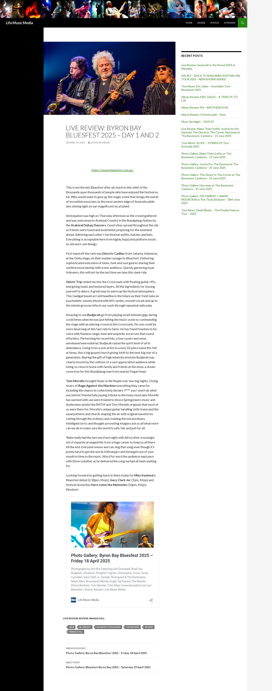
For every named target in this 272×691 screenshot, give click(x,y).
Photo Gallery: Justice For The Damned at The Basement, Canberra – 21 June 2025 (209, 165)
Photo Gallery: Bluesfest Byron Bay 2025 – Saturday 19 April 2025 (112, 664)
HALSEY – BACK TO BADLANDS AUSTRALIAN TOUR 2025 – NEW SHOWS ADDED (210, 77)
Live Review (70, 618)
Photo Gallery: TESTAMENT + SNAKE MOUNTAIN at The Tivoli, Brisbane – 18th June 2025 (210, 199)
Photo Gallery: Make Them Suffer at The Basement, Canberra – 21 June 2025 (206, 155)
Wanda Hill (97, 618)
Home (189, 22)
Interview (229, 22)
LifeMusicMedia (100, 142)
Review (201, 22)
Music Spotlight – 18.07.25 (197, 121)
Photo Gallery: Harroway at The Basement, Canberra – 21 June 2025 (207, 187)
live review (132, 627)
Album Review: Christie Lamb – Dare (203, 114)
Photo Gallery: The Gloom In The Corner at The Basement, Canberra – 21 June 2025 (210, 176)
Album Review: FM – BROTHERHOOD (204, 107)
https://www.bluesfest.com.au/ (112, 170)
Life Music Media (19, 23)
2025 (71, 627)
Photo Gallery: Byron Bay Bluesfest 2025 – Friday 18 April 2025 (112, 650)
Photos (214, 22)
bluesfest (85, 627)
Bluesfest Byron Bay (109, 627)
